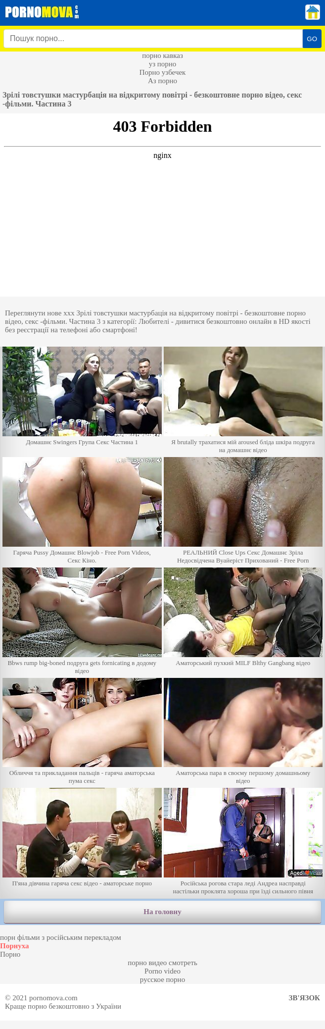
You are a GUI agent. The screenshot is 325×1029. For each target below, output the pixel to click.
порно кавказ (162, 55)
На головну (162, 912)
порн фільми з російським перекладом (60, 937)
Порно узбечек (162, 72)
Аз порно (162, 81)
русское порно (162, 979)
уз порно (163, 64)
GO (312, 39)
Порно (10, 954)
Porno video (162, 971)
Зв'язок (304, 998)
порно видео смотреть (162, 963)
